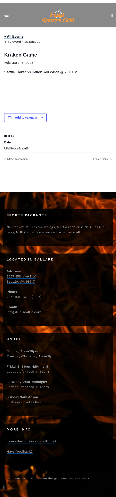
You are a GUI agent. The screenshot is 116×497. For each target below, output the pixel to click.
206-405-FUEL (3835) (24, 297)
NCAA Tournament (17, 159)
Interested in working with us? (31, 441)
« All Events (13, 36)
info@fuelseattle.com (24, 312)
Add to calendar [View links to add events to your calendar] (26, 117)
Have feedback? (20, 451)
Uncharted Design (76, 478)
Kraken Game (101, 159)
